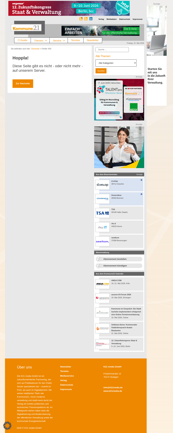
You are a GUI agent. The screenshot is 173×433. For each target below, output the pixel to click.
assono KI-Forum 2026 (121, 295)
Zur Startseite (23, 83)
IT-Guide (22, 40)
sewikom (115, 238)
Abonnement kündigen (115, 265)
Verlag (63, 380)
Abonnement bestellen (114, 259)
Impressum (66, 389)
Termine (75, 40)
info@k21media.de (113, 387)
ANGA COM (116, 280)
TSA (113, 209)
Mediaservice (67, 376)
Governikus (116, 195)
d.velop (114, 181)
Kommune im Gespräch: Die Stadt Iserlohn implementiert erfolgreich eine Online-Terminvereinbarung (126, 312)
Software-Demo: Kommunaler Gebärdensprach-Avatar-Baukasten (124, 327)
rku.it (113, 223)
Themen (42, 40)
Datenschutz (66, 385)
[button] (7, 425)
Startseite (35, 49)
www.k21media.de (113, 391)
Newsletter (93, 40)
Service (60, 40)
